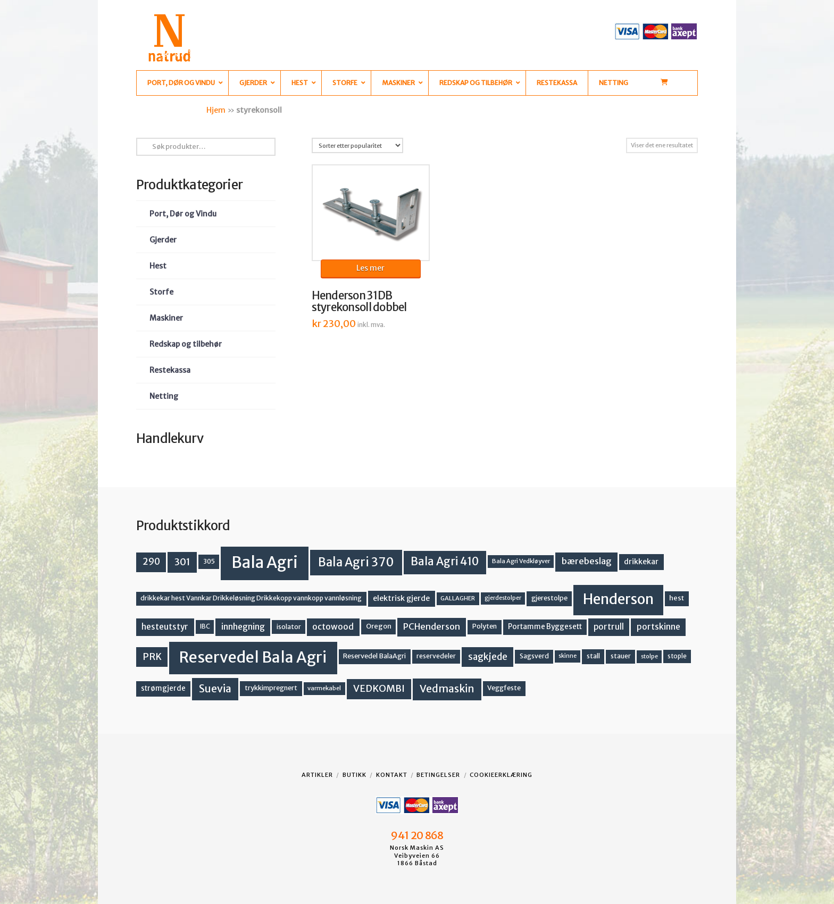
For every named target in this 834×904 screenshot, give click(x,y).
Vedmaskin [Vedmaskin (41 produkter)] (447, 688)
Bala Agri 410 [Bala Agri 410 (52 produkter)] (445, 561)
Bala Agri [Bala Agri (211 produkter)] (264, 562)
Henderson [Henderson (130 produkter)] (618, 599)
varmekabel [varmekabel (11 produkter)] (324, 688)
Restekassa (169, 370)
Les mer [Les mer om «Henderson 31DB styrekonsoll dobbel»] (370, 268)
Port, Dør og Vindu (182, 214)
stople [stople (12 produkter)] (677, 656)
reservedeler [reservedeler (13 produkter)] (436, 656)
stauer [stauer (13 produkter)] (621, 656)
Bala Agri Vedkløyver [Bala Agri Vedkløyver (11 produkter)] (521, 561)
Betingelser (438, 775)
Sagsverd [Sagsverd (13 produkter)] (534, 656)
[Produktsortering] (357, 145)
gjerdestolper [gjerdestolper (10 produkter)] (503, 598)
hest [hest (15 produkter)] (676, 597)
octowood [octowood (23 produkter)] (333, 627)
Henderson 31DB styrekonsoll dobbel (359, 301)
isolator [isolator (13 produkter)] (289, 627)
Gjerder (163, 240)
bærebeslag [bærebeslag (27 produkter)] (587, 561)
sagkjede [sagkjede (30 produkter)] (487, 657)
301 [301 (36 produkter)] (182, 562)
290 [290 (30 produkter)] (151, 561)
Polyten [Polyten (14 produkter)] (484, 626)
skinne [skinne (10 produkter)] (567, 655)
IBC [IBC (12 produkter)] (205, 626)
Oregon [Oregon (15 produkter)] (378, 626)
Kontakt (391, 775)
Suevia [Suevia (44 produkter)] (215, 688)
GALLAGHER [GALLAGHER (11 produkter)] (457, 598)
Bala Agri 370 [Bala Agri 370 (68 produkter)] (356, 562)
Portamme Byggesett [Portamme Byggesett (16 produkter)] (545, 626)
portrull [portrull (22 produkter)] (609, 627)
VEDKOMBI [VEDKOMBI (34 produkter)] (379, 688)
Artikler (317, 775)
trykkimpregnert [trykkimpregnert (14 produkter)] (271, 688)
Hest (157, 266)
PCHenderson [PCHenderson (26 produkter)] (431, 626)
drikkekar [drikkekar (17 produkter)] (641, 561)
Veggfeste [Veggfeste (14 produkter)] (504, 688)
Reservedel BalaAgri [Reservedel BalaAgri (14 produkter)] (374, 656)
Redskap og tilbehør (185, 344)
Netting (163, 396)
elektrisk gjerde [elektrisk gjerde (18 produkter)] (401, 598)
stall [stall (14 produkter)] (593, 656)
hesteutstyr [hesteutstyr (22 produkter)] (164, 627)
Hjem (216, 110)
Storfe (161, 292)
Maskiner (166, 318)
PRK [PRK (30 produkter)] (152, 657)
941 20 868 (416, 835)
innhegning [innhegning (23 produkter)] (243, 627)
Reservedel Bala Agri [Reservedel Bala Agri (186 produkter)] (253, 657)
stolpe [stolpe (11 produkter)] (649, 656)
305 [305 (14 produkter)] (209, 561)
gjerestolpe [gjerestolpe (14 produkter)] (549, 598)
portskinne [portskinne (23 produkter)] (658, 627)
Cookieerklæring (501, 775)
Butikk (354, 775)
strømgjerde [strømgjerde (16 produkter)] (163, 688)
